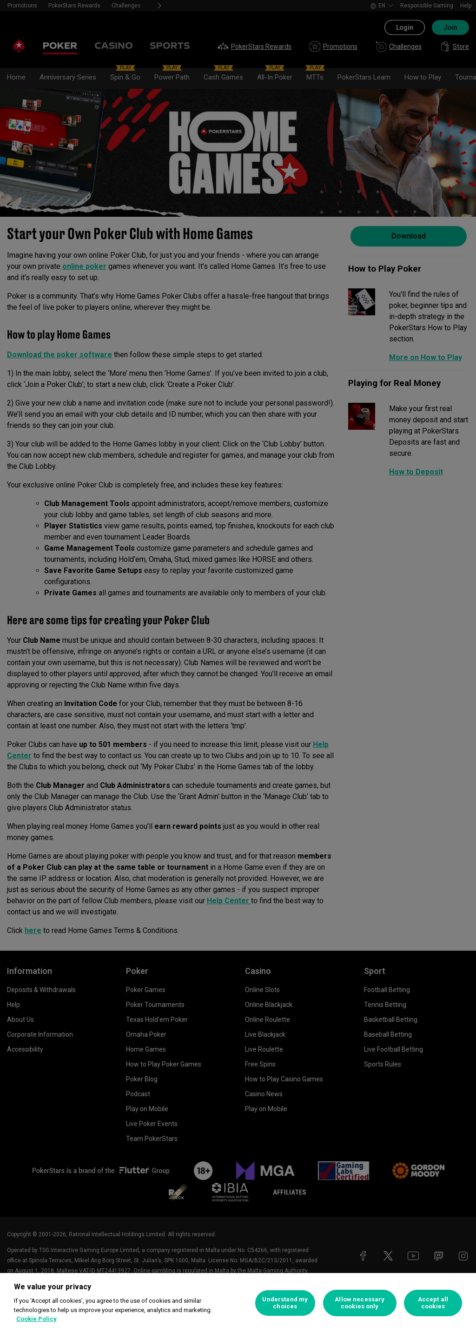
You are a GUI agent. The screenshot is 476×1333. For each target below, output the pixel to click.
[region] (238, 1303)
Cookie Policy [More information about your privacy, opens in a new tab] (36, 1318)
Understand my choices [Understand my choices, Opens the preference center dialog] (285, 1303)
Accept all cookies (433, 1303)
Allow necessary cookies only (359, 1303)
